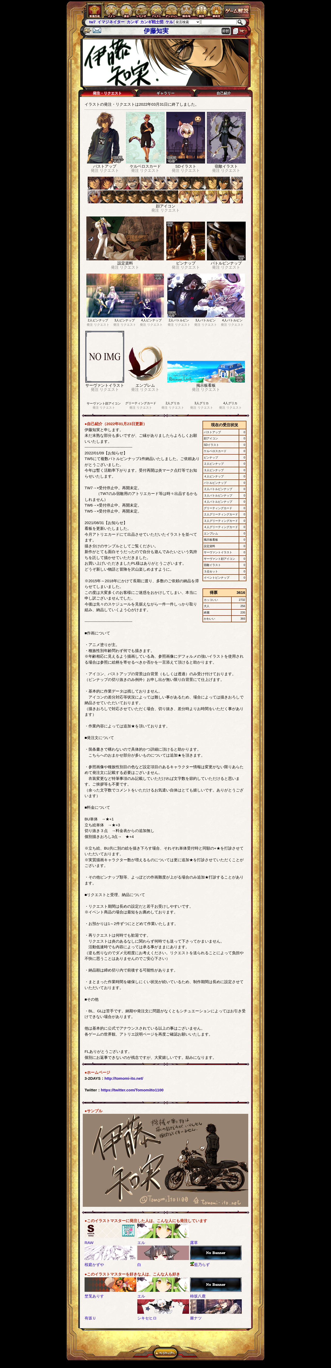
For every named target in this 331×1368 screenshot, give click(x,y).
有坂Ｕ (90, 1318)
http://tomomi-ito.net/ (123, 1078)
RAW (89, 1242)
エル (141, 1242)
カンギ (132, 22)
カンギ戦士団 (151, 22)
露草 (194, 1242)
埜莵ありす (94, 1296)
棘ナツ (196, 1318)
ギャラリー (165, 93)
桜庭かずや (94, 1264)
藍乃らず (200, 1264)
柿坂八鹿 (198, 1296)
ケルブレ (173, 22)
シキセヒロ (147, 1318)
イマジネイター (111, 22)
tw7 (92, 22)
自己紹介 (223, 93)
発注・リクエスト (107, 93)
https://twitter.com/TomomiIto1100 (132, 1090)
